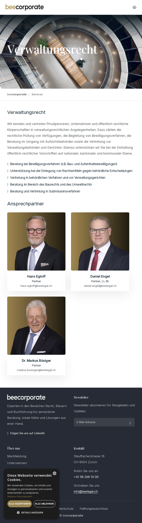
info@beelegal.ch (86, 491)
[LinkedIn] (37, 433)
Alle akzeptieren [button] (20, 503)
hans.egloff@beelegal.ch (36, 286)
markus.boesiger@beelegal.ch (36, 370)
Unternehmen (17, 463)
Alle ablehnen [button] (44, 503)
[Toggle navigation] (134, 7)
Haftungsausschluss (94, 508)
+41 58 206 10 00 (86, 477)
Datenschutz (65, 508)
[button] (31, 513)
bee (17, 94)
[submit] (129, 422)
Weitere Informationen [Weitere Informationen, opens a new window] (19, 496)
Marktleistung (16, 456)
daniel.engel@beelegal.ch (100, 286)
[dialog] (31, 494)
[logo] (26, 397)
